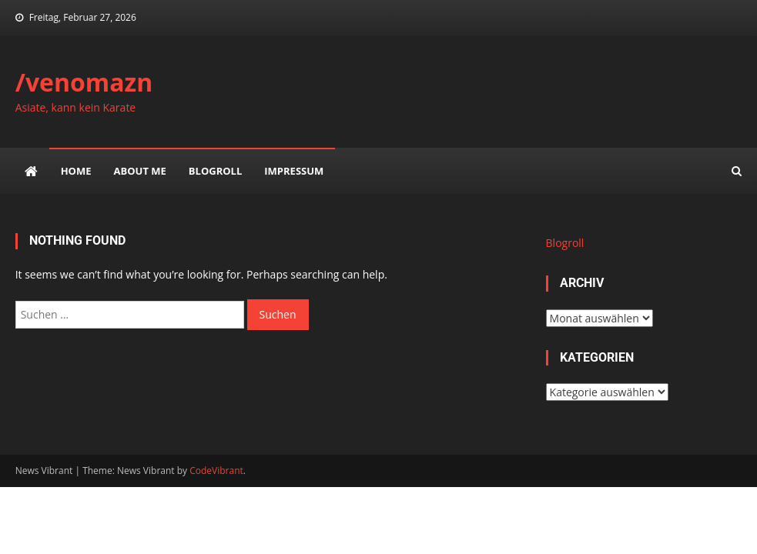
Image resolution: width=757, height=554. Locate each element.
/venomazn (84, 81)
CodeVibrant (216, 470)
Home (76, 171)
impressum (293, 171)
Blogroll (215, 171)
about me (140, 171)
